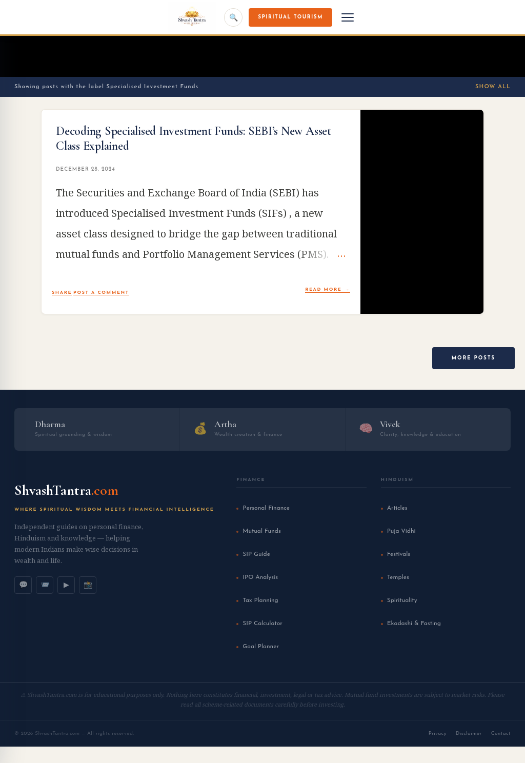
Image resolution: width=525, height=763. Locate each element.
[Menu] (347, 17)
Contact (501, 733)
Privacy (438, 733)
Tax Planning (260, 600)
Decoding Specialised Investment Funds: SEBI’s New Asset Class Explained (193, 138)
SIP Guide (256, 554)
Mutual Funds (261, 531)
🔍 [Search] (233, 17)
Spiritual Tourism (290, 17)
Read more (323, 289)
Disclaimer (469, 733)
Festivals (399, 554)
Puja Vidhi (401, 531)
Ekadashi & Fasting (414, 623)
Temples (398, 577)
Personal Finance (266, 508)
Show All (493, 87)
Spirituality (402, 600)
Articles (397, 508)
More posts (473, 358)
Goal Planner (261, 647)
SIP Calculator (262, 623)
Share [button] (62, 292)
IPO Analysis (260, 577)
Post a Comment (101, 292)
